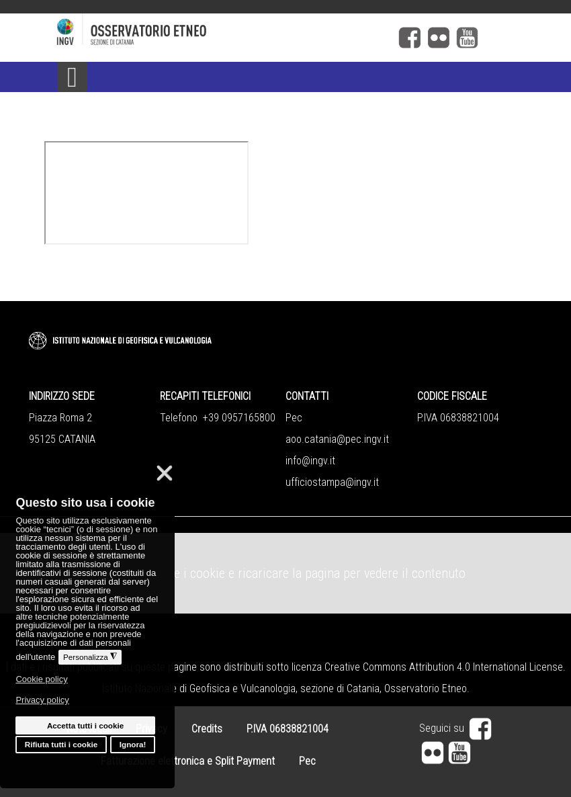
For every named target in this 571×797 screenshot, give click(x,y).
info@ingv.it (310, 460)
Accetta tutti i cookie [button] (85, 725)
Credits (206, 728)
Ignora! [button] (133, 744)
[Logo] (192, 31)
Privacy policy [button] (42, 700)
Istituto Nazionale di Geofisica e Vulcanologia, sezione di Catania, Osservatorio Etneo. (286, 688)
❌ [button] (164, 473)
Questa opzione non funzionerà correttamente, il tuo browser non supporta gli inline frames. (146, 193)
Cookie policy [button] (41, 679)
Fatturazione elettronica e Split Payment (188, 761)
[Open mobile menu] (72, 77)
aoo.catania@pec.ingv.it (337, 439)
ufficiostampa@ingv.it (332, 482)
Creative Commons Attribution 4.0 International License (443, 667)
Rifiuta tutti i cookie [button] (61, 744)
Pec (307, 761)
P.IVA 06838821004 (287, 728)
